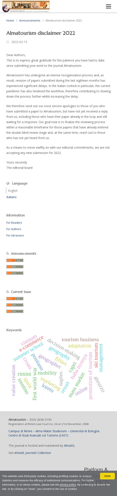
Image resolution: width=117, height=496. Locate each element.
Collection (32, 453)
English (13, 191)
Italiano (11, 197)
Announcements (29, 20)
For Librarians (15, 235)
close (107, 476)
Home (10, 20)
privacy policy (68, 484)
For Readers (14, 223)
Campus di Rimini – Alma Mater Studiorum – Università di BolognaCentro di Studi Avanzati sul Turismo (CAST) (53, 433)
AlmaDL (69, 445)
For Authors (13, 229)
